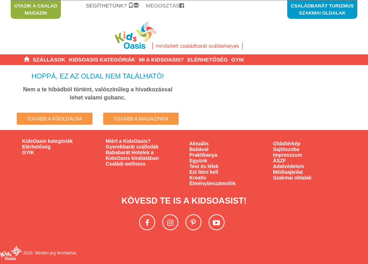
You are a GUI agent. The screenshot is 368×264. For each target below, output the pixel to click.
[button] (161, 59)
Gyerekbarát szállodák (132, 147)
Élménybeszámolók (212, 183)
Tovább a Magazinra (140, 119)
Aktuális (199, 143)
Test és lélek (204, 166)
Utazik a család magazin (35, 9)
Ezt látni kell (203, 172)
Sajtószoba (286, 149)
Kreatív (197, 178)
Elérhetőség (36, 147)
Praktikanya (203, 155)
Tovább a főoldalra (55, 119)
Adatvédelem (288, 166)
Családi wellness (126, 164)
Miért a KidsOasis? (128, 141)
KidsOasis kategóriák (47, 141)
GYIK (28, 152)
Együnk (198, 160)
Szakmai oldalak (292, 178)
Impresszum (287, 155)
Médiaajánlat (288, 172)
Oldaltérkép (286, 143)
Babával (199, 149)
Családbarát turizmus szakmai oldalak (322, 9)
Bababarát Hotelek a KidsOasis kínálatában (132, 155)
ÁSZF (279, 160)
